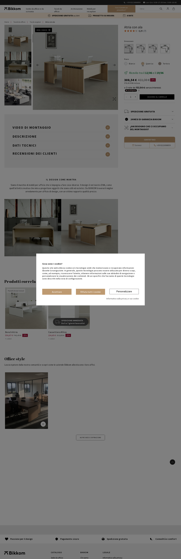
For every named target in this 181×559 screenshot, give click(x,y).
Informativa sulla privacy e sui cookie (122, 298)
